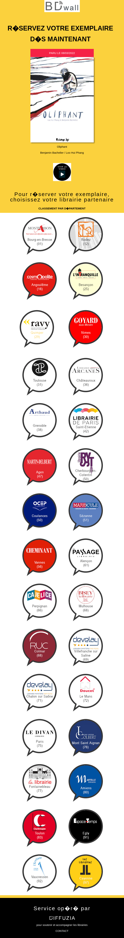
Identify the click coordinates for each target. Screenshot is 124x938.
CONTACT (62, 930)
